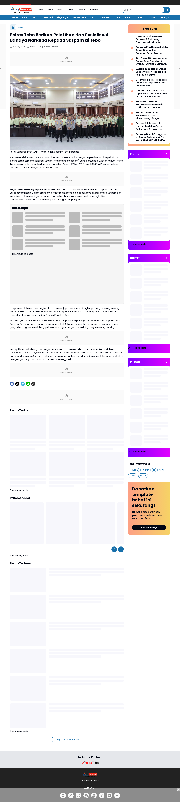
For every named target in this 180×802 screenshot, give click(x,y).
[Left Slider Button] (114, 549)
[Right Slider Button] (167, 17)
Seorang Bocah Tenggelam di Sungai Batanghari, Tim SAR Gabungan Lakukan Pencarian (151, 137)
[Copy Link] (33, 384)
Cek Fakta (105, 17)
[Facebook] (12, 384)
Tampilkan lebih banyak (67, 739)
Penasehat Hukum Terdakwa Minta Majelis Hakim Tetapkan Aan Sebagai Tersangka (149, 104)
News (50, 9)
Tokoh (118, 17)
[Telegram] (23, 384)
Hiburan (94, 9)
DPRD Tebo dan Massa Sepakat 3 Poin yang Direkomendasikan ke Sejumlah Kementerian (149, 39)
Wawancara (79, 17)
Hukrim (70, 9)
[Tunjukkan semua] (166, 154)
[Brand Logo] (90, 762)
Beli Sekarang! (149, 527)
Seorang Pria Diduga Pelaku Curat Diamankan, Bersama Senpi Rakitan (152, 50)
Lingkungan (63, 17)
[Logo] (90, 774)
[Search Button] (167, 10)
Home (41, 9)
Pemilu (128, 17)
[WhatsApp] (28, 384)
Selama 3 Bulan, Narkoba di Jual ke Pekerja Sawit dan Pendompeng (151, 83)
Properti (152, 17)
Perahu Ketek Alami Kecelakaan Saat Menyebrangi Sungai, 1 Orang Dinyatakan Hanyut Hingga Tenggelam (151, 115)
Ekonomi (82, 9)
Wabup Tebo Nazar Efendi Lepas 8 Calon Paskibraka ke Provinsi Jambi (151, 72)
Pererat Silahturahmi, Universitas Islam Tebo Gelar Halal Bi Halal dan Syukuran (149, 126)
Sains (93, 17)
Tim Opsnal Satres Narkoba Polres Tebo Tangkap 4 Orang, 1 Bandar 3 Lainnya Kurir (151, 61)
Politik (60, 9)
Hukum (36, 17)
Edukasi (140, 17)
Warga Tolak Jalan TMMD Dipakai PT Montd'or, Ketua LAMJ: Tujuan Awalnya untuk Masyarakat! (151, 93)
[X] (17, 384)
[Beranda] (12, 27)
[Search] (143, 10)
